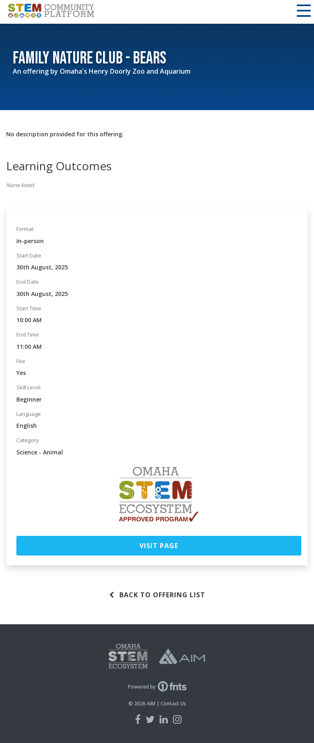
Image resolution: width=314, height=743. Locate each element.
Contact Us (173, 703)
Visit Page (158, 545)
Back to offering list (157, 594)
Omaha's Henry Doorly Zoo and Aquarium (125, 71)
